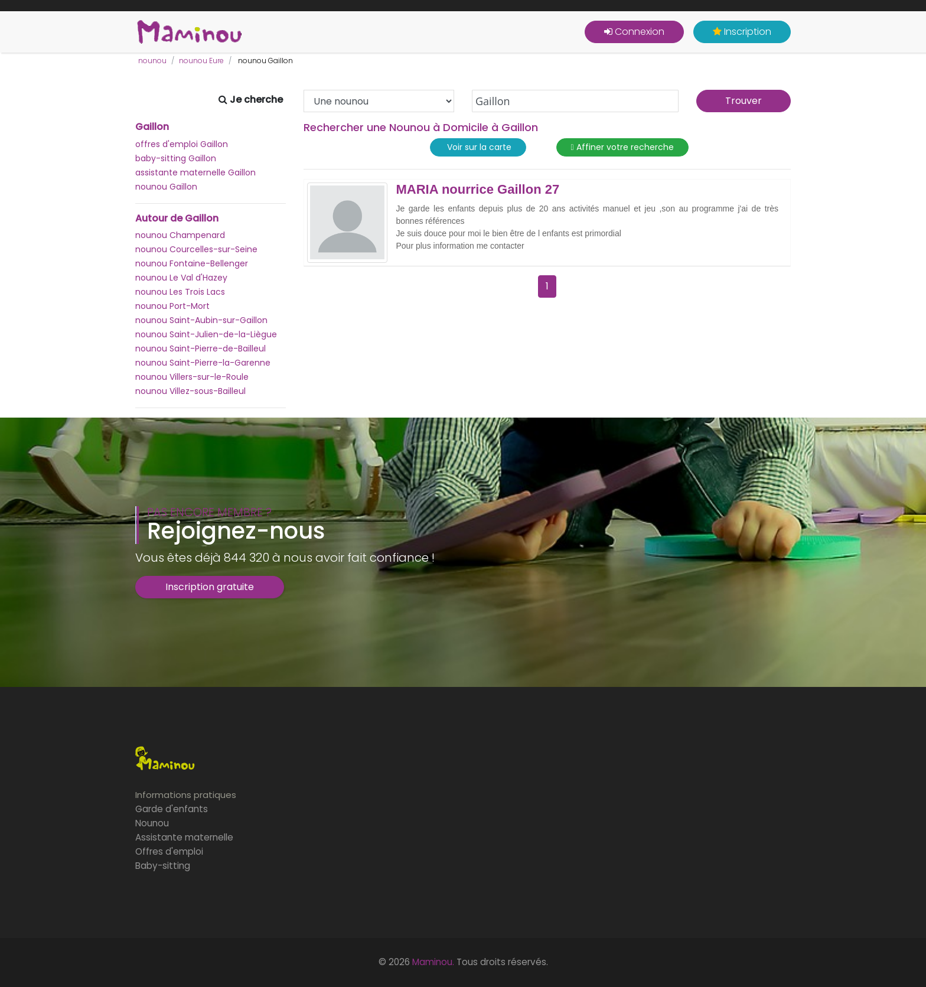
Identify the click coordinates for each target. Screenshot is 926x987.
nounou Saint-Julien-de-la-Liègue (206, 334)
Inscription (742, 31)
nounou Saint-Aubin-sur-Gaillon (201, 320)
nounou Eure (201, 61)
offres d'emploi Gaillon (181, 144)
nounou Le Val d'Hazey (181, 278)
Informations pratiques (185, 795)
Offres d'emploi (169, 851)
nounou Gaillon (166, 187)
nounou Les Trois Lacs (180, 292)
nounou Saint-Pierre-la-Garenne (202, 363)
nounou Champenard (180, 235)
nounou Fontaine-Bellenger (191, 263)
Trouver (743, 101)
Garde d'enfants (171, 809)
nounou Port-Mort (172, 306)
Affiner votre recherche (622, 147)
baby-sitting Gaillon (175, 158)
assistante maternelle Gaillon (195, 172)
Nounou (152, 823)
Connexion (634, 31)
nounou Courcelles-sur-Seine (196, 249)
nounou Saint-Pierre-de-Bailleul (200, 348)
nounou (152, 61)
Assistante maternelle (184, 837)
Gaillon (152, 127)
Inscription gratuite (209, 587)
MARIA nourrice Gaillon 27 (478, 190)
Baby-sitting (162, 865)
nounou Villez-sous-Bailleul (190, 391)
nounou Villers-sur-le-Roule (192, 377)
